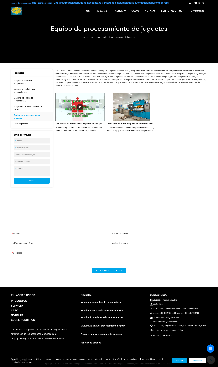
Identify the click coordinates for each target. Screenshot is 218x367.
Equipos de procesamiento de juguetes (101, 334)
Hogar (87, 11)
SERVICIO (120, 11)
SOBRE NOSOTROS (171, 11)
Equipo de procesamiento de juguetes (118, 37)
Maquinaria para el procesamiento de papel (103, 326)
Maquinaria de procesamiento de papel (28, 108)
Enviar (32, 181)
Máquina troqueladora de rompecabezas (24, 90)
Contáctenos (197, 11)
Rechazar (196, 361)
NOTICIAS (150, 11)
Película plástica (21, 124)
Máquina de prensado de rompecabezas (101, 310)
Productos (101, 11)
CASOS (135, 11)
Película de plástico (90, 343)
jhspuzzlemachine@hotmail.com (164, 322)
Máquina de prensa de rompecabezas (23, 99)
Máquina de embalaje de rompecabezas (24, 82)
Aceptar (176, 361)
